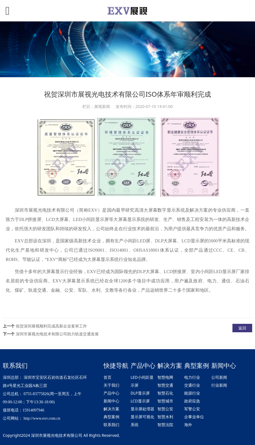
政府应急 (192, 401)
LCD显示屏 (140, 401)
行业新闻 (219, 385)
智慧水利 (165, 416)
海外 (188, 424)
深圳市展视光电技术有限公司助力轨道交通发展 (57, 333)
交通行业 (192, 385)
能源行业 (192, 393)
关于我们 (111, 385)
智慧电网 (165, 377)
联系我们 (111, 424)
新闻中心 (111, 401)
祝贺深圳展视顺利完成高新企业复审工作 (51, 326)
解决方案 (111, 408)
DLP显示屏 (140, 393)
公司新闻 (219, 377)
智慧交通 (165, 385)
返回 (242, 328)
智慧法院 (165, 424)
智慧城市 (165, 401)
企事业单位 (194, 416)
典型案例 (111, 416)
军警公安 (192, 408)
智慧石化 (165, 393)
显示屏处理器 (142, 408)
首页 (107, 377)
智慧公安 (165, 408)
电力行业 (192, 377)
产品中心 (111, 393)
